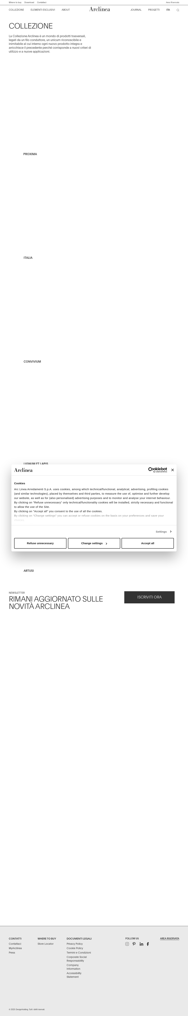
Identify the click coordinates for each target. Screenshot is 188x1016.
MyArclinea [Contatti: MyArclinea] (15, 948)
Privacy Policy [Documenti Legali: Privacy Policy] (75, 944)
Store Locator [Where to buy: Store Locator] (45, 944)
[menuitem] (16, 10)
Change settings (94, 543)
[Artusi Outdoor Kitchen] (94, 576)
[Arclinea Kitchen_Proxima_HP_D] (94, 112)
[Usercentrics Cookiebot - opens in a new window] (151, 470)
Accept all (147, 543)
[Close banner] (172, 470)
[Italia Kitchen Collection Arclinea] (94, 224)
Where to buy (15, 2)
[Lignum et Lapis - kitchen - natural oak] (94, 431)
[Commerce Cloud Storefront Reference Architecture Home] (99, 9)
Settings (161, 531)
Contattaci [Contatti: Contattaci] (15, 944)
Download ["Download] (29, 2)
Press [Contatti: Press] (12, 952)
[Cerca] (179, 11)
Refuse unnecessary (40, 543)
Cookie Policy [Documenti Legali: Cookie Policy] (75, 948)
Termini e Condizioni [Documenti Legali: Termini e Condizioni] (79, 952)
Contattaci (41, 2)
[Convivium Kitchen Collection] (94, 328)
